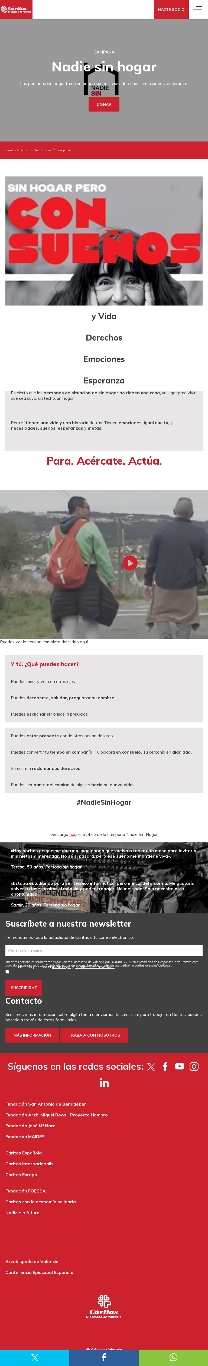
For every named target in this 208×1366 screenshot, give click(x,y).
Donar (104, 104)
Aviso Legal (61, 967)
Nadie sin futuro (22, 1212)
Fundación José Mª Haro (30, 1125)
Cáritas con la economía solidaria (40, 1201)
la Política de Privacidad (95, 967)
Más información (32, 1035)
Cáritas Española (23, 1153)
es (153, 965)
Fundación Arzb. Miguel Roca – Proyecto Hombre (56, 1115)
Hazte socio (171, 9)
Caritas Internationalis (29, 1163)
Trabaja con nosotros (94, 1035)
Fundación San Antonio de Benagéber (45, 1104)
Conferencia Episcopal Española (39, 1272)
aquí (73, 834)
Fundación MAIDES (25, 1136)
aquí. (84, 641)
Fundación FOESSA (25, 1191)
